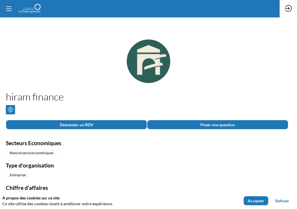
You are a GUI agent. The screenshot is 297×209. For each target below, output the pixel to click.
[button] (8, 8)
